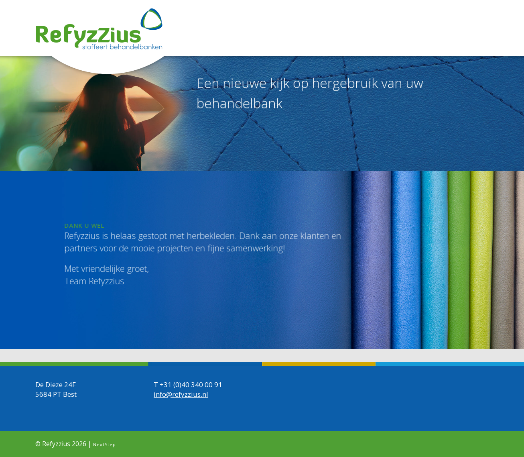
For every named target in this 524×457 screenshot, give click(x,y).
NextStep (104, 444)
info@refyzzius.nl (181, 393)
